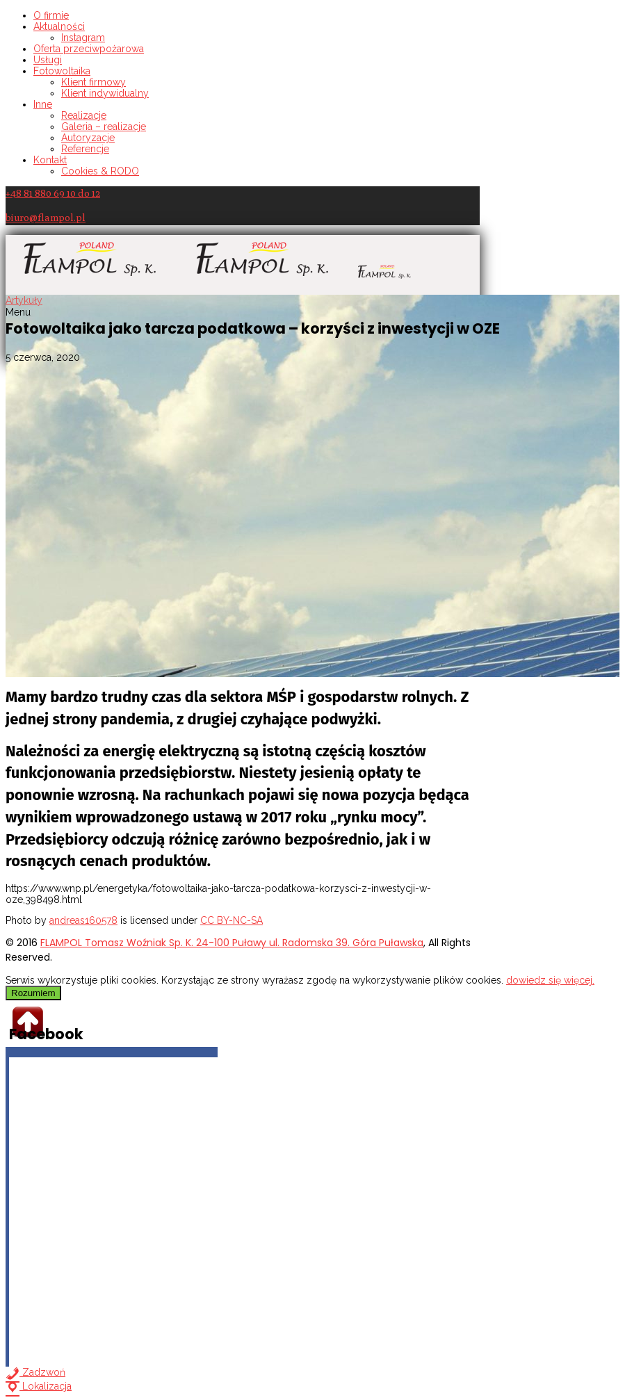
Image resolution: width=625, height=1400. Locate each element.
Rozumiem (33, 993)
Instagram (83, 37)
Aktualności (59, 26)
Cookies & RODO (100, 171)
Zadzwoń (35, 1372)
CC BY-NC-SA (231, 920)
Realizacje (83, 115)
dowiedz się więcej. (550, 980)
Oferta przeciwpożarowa (88, 48)
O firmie (51, 15)
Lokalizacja (39, 1386)
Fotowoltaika (61, 70)
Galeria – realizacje (103, 126)
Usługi (47, 59)
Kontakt (50, 159)
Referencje (85, 148)
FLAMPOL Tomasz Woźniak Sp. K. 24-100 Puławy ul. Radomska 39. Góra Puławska (231, 943)
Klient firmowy (93, 82)
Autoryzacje (88, 137)
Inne (42, 104)
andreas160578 (83, 920)
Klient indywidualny (105, 93)
